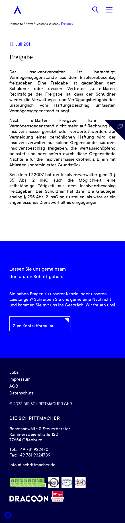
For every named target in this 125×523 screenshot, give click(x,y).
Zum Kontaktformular (33, 326)
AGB (13, 386)
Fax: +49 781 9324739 (29, 455)
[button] (8, 515)
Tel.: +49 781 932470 (28, 450)
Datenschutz (21, 393)
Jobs (14, 372)
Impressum (20, 379)
